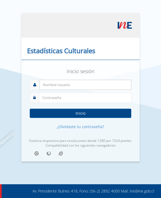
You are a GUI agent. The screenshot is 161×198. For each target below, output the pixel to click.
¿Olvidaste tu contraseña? (80, 126)
